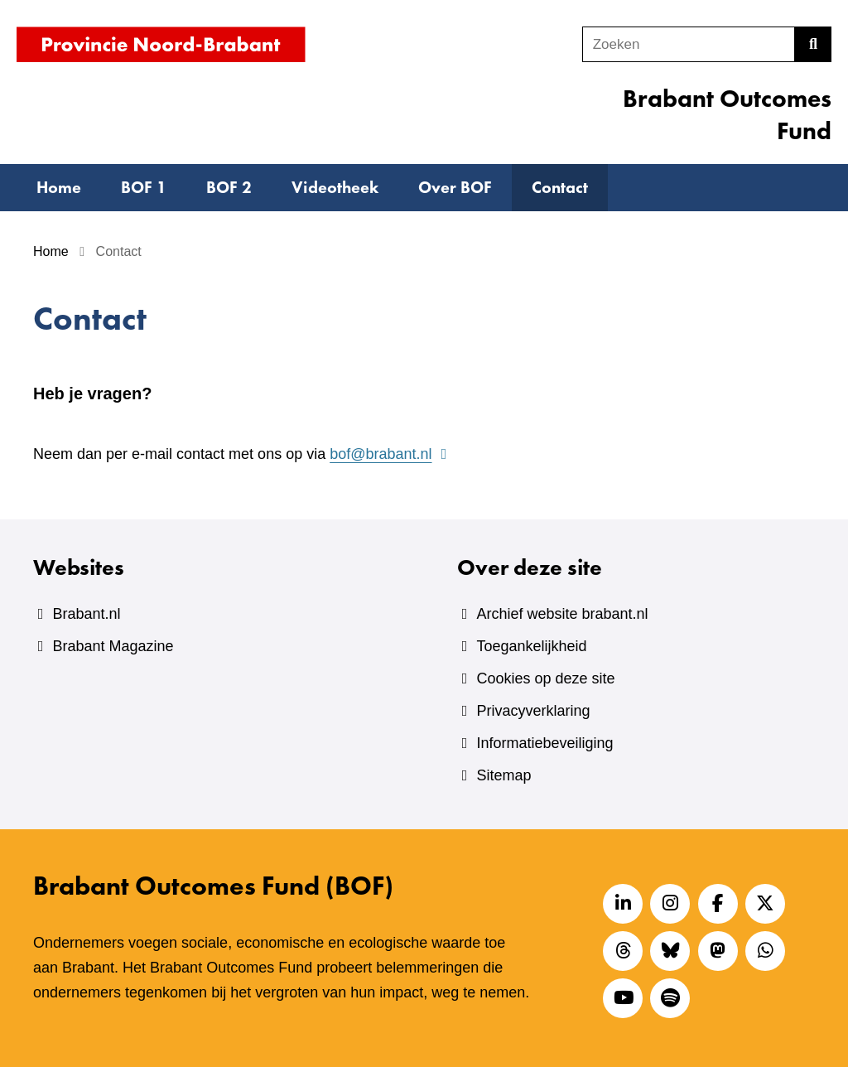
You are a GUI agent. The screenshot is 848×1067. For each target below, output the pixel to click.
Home (58, 187)
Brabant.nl (86, 614)
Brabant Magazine (112, 646)
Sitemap (503, 775)
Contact (560, 187)
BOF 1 (143, 187)
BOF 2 (229, 187)
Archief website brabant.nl (562, 614)
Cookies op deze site (545, 678)
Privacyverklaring (533, 710)
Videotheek (335, 187)
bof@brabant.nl (390, 454)
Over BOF (455, 187)
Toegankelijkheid (531, 646)
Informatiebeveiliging (544, 743)
